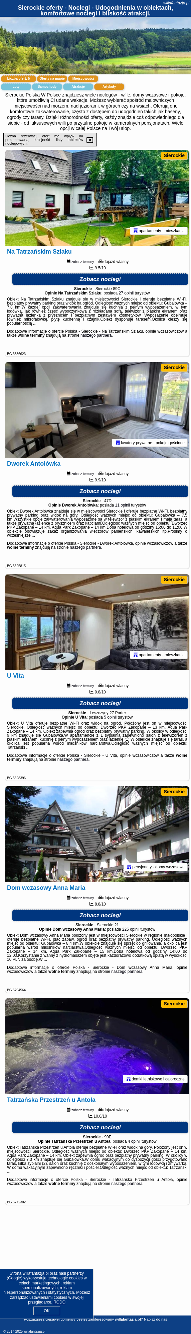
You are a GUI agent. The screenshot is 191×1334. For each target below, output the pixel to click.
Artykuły (109, 86)
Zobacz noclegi (100, 279)
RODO (59, 1302)
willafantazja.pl (176, 3)
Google (14, 1278)
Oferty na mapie (52, 78)
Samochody (47, 86)
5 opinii (110, 717)
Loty (15, 86)
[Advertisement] (95, 1268)
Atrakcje (77, 86)
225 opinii (130, 929)
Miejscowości (83, 78)
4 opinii (134, 1141)
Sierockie (174, 155)
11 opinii (122, 505)
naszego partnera (96, 335)
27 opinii (126, 293)
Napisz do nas (155, 1319)
